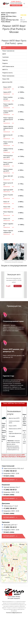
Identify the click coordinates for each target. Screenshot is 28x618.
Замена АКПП (7, 92)
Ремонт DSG (6, 206)
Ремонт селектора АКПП (8, 142)
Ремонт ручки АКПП (8, 183)
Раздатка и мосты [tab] (7, 72)
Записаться (6, 89)
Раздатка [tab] (5, 63)
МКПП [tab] (4, 54)
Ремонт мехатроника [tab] (8, 76)
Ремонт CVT (6, 218)
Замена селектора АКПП (8, 149)
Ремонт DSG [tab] (5, 79)
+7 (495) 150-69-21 (10, 471)
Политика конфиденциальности (14, 612)
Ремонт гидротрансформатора (8, 231)
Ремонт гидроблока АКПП (8, 105)
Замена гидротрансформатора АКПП (8, 128)
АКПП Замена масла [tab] (8, 66)
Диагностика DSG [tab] (7, 82)
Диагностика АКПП (7, 136)
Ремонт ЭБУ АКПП (8, 177)
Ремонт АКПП (7, 87)
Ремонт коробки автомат (8, 98)
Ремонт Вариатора (8, 212)
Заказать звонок (15, 5)
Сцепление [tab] (5, 57)
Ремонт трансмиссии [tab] (8, 51)
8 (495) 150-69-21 (16, 1)
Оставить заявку (9, 476)
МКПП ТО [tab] (5, 69)
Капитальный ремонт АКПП (8, 156)
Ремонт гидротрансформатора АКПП (8, 119)
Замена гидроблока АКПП (8, 111)
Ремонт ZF (6, 201)
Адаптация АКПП (8, 190)
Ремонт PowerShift (8, 195)
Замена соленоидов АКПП (8, 170)
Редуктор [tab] (5, 60)
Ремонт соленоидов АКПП (8, 163)
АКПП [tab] (4, 47)
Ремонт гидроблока (8, 224)
